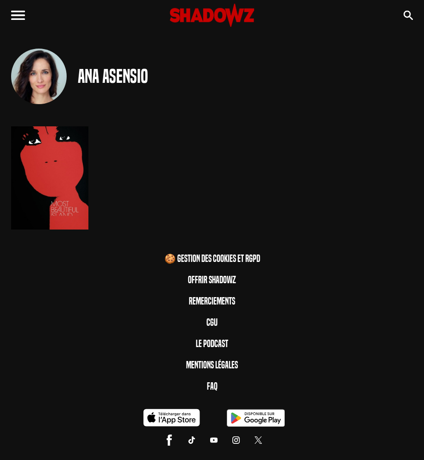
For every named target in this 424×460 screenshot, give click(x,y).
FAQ (212, 386)
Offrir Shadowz (212, 280)
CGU (212, 322)
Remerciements (212, 301)
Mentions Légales (212, 365)
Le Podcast (212, 343)
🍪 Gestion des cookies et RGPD (212, 258)
